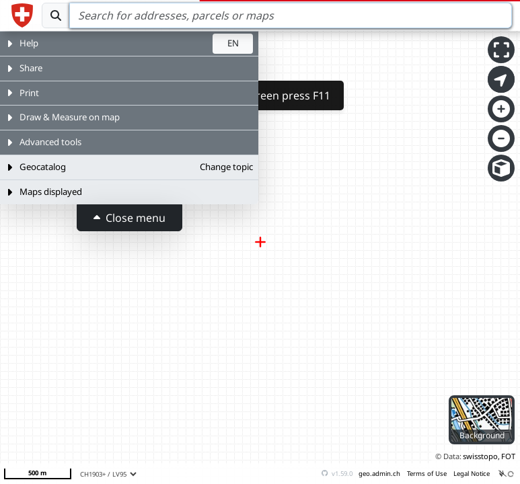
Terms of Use (427, 473)
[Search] (290, 15)
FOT (508, 456)
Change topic (226, 167)
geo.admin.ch (379, 473)
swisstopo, (481, 456)
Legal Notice (471, 473)
